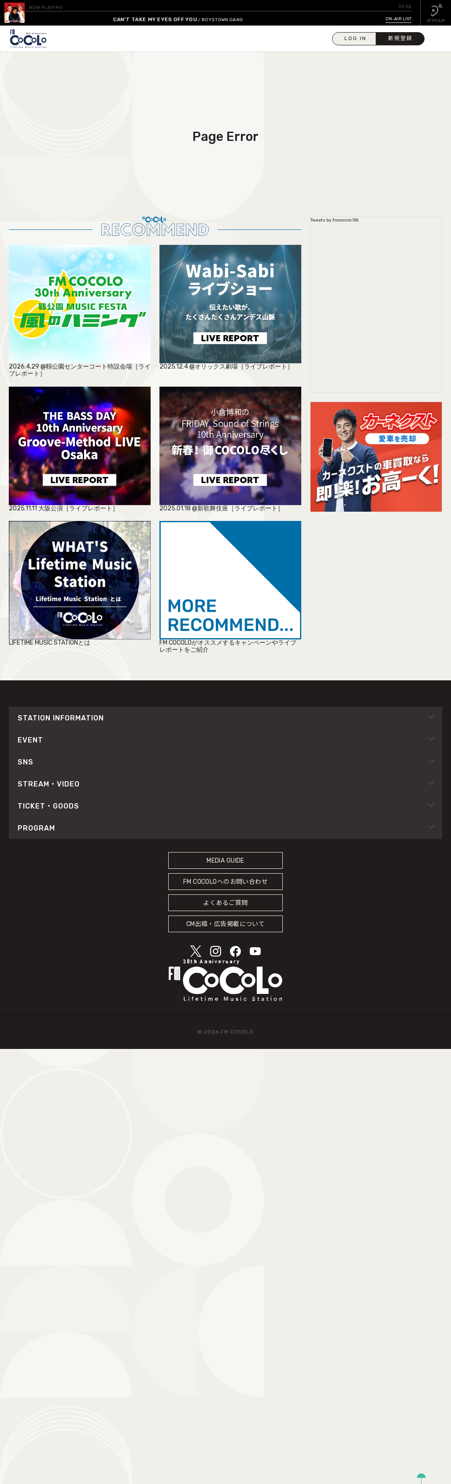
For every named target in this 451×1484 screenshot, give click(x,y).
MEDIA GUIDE (225, 860)
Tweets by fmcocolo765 (335, 220)
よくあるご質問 (225, 903)
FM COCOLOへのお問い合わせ (225, 882)
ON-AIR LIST (398, 19)
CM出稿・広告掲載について (225, 924)
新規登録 (400, 38)
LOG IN (355, 38)
